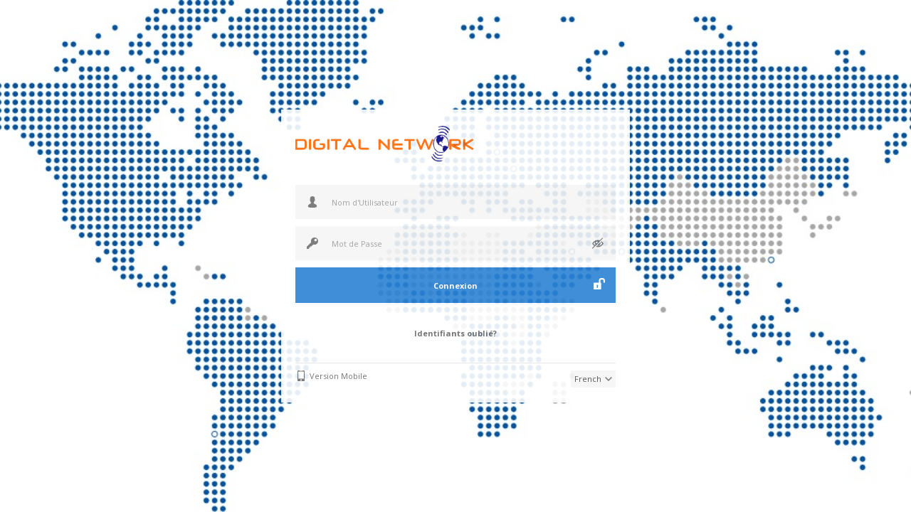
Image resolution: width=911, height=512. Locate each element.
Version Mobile (338, 375)
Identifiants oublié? (455, 333)
